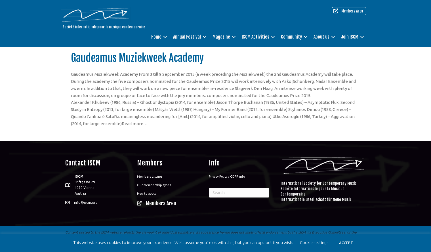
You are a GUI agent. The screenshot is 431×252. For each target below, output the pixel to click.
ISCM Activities (255, 37)
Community (291, 37)
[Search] (239, 193)
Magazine (221, 37)
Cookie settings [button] (314, 242)
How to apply (146, 193)
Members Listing (149, 176)
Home (156, 37)
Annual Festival (187, 37)
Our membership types (154, 185)
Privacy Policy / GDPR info (227, 176)
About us (321, 37)
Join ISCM (349, 37)
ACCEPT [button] (346, 243)
